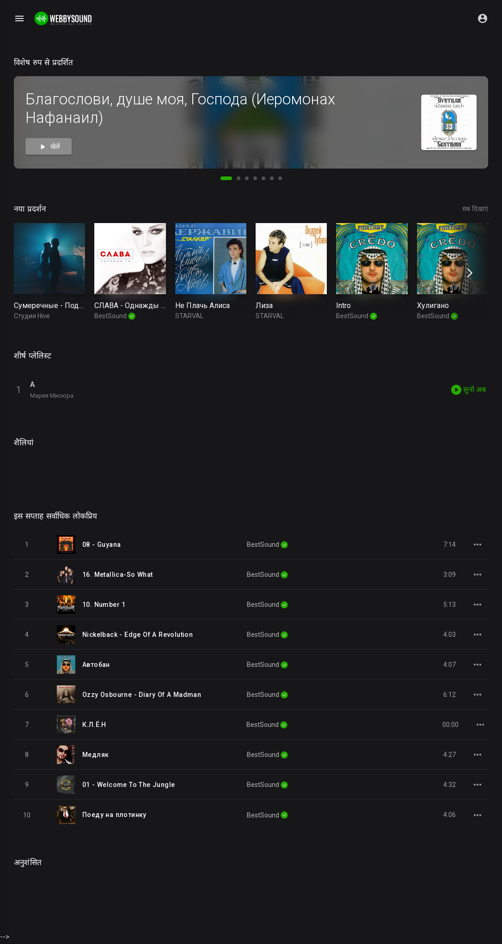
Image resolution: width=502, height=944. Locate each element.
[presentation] (468, 273)
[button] (226, 178)
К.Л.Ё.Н (94, 725)
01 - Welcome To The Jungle (128, 785)
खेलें (49, 146)
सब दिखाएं (475, 208)
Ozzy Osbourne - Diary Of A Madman (141, 695)
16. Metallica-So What (117, 575)
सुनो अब (468, 390)
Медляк (95, 755)
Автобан (96, 665)
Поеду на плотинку (114, 816)
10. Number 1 (104, 605)
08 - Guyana (101, 545)
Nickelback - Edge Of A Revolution (137, 635)
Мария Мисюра (51, 395)
